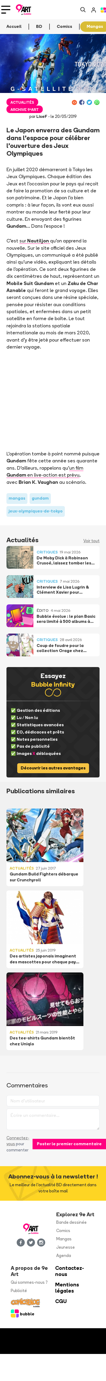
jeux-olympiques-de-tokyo (36, 511)
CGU (61, 1301)
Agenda (63, 1255)
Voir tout (91, 540)
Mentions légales (67, 1288)
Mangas (64, 1238)
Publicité (19, 1290)
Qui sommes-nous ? (29, 1282)
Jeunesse (65, 1247)
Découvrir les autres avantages (53, 767)
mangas (17, 498)
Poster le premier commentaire (69, 1143)
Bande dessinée (71, 1222)
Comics (63, 1230)
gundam (40, 498)
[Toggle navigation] (6, 10)
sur (34, 241)
